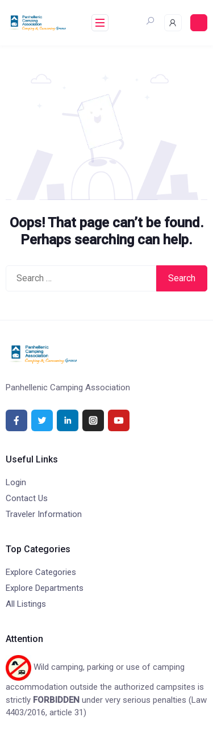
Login (16, 482)
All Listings (26, 604)
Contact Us (27, 498)
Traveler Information (44, 514)
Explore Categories (41, 572)
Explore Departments (44, 588)
